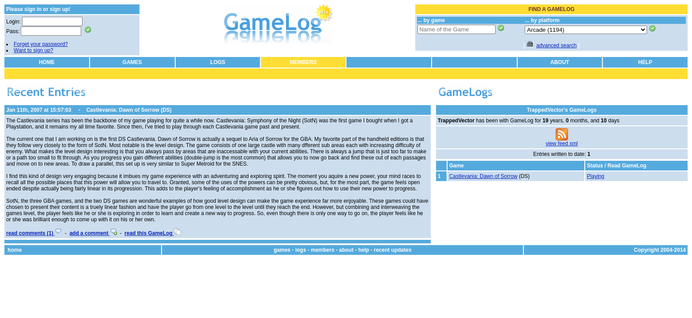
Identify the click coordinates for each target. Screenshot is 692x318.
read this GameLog (152, 233)
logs (300, 250)
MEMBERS (303, 62)
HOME (47, 62)
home (15, 250)
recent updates (392, 250)
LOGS (217, 62)
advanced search (556, 45)
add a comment (93, 233)
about (346, 250)
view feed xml (562, 143)
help (363, 250)
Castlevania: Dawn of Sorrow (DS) (128, 110)
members (322, 250)
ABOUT (559, 62)
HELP (645, 62)
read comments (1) (34, 233)
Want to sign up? (33, 50)
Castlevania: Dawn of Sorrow (483, 176)
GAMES (132, 62)
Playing (595, 176)
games (282, 250)
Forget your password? (41, 44)
